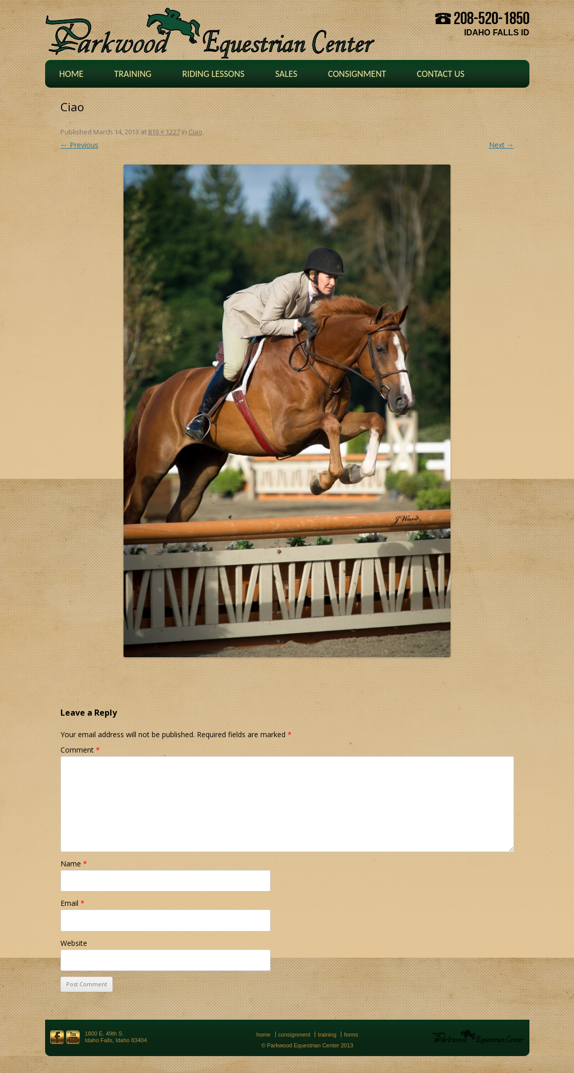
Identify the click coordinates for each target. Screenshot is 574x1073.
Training (133, 73)
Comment (80, 750)
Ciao (195, 131)
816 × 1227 (164, 131)
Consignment (357, 73)
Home (71, 73)
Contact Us (440, 73)
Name (73, 863)
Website (73, 943)
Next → (501, 145)
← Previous (79, 145)
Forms (351, 1034)
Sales (286, 73)
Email (72, 903)
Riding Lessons (213, 73)
